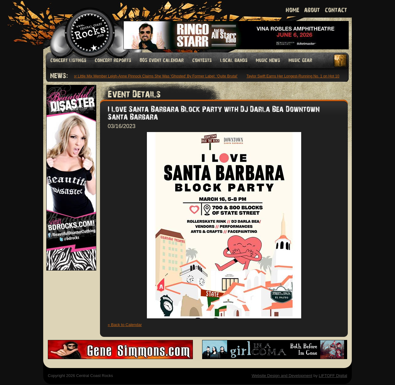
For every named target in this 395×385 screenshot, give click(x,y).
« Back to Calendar (125, 324)
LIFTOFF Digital (333, 375)
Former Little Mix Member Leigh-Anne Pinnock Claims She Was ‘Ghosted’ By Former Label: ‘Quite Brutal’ (151, 76)
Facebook (341, 60)
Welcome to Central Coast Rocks (82, 26)
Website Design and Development (282, 375)
